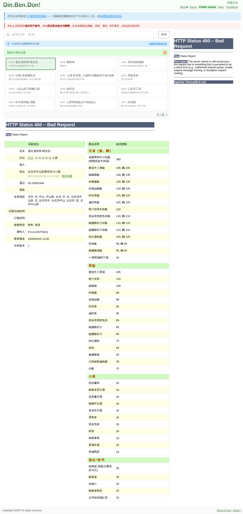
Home (193, 7)
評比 (30, 157)
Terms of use (224, 510)
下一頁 (162, 114)
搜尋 (164, 34)
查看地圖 (67, 176)
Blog (183, 7)
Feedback (232, 7)
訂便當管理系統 (36, 16)
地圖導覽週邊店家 (158, 43)
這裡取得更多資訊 (111, 16)
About (236, 510)
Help (221, 7)
